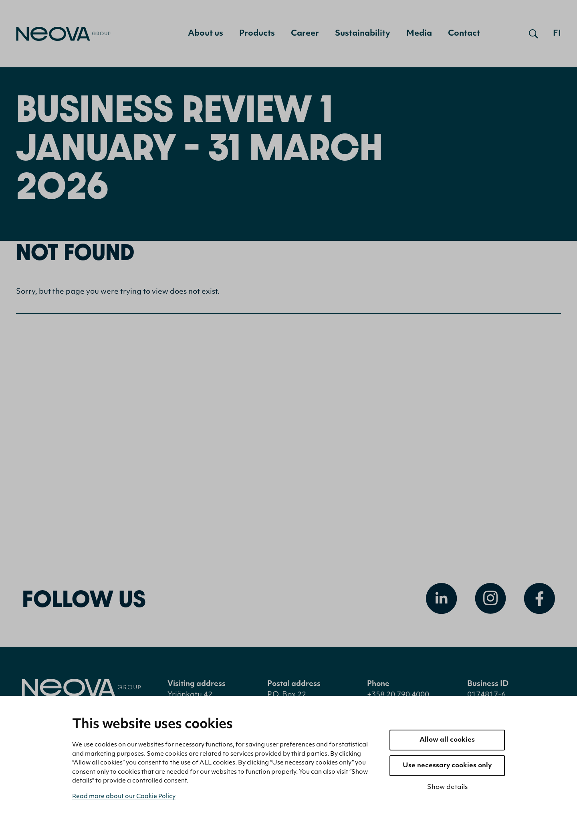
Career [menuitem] (305, 34)
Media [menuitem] (419, 34)
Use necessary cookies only (447, 765)
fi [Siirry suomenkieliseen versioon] (557, 34)
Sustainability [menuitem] (362, 34)
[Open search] (534, 33)
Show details (447, 787)
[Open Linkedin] (441, 598)
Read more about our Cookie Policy (124, 797)
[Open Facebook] (539, 598)
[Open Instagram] (490, 598)
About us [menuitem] (205, 34)
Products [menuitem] (257, 34)
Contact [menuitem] (464, 34)
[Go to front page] (63, 33)
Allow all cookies (447, 740)
